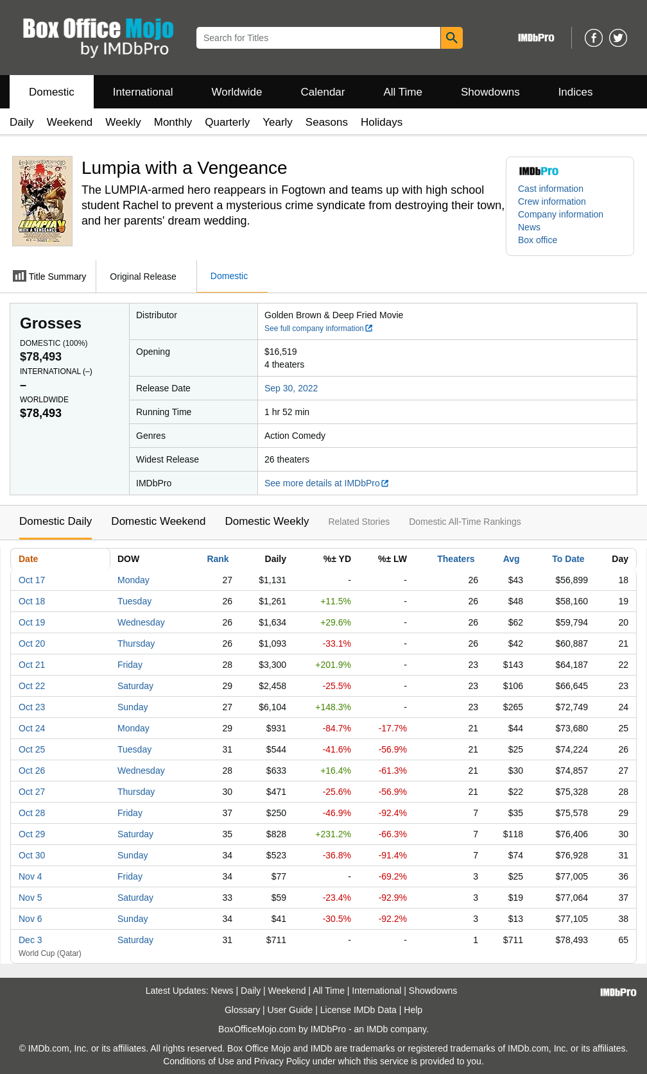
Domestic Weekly (267, 521)
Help (413, 1010)
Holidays (381, 122)
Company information (560, 214)
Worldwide (236, 92)
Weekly (123, 122)
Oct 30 (32, 855)
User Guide (290, 1010)
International (143, 92)
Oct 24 (32, 728)
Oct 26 (32, 770)
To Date (568, 559)
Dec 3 (30, 940)
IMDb (377, 1029)
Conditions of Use (198, 1061)
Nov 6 (30, 919)
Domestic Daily (55, 521)
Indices (575, 92)
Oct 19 (32, 622)
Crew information (552, 201)
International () (56, 371)
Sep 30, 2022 (291, 388)
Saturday (135, 686)
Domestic (51, 92)
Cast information (550, 188)
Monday (133, 580)
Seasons (327, 122)
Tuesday (134, 601)
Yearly (278, 122)
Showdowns (490, 92)
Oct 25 (32, 749)
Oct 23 (32, 707)
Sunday (132, 707)
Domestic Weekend (158, 521)
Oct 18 (32, 601)
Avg (511, 559)
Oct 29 (32, 834)
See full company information (319, 328)
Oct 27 (32, 792)
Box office (537, 240)
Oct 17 (32, 580)
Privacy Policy (282, 1061)
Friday (129, 665)
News (529, 227)
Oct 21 (32, 665)
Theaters (455, 559)
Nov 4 (30, 876)
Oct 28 (32, 813)
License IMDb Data (358, 1010)
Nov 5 (30, 897)
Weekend (70, 122)
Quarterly (227, 122)
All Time (403, 92)
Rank (218, 559)
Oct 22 (32, 686)
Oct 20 (32, 643)
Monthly (173, 122)
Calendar (323, 92)
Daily (22, 122)
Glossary (242, 1010)
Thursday (136, 643)
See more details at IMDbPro (327, 483)
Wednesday (141, 622)
